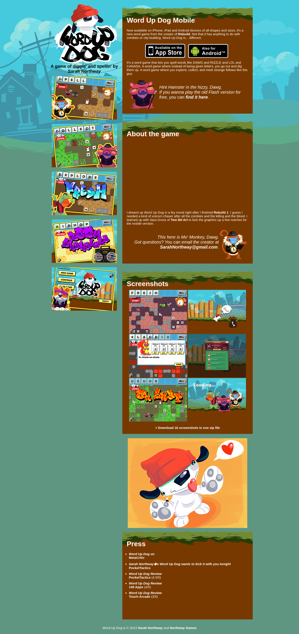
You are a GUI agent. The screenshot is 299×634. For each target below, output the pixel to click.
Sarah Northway (84, 71)
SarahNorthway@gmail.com (189, 247)
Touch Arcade (145, 594)
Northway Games (183, 628)
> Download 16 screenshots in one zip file (187, 428)
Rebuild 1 (221, 212)
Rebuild (184, 34)
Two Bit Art (179, 220)
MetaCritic (141, 555)
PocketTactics (145, 575)
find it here (197, 97)
